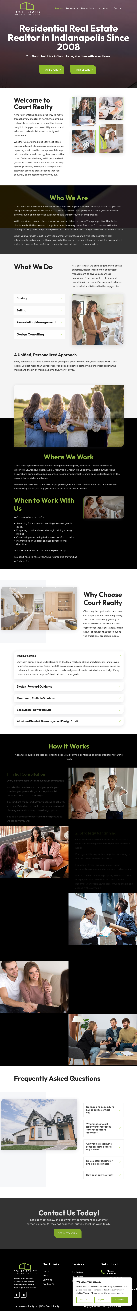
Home (58, 8)
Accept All (119, 1300)
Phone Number (111, 1272)
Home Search (89, 8)
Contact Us (49, 1284)
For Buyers (51, 69)
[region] (102, 1291)
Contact (118, 8)
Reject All (102, 1300)
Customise (85, 1300)
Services (70, 8)
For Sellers (83, 69)
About (107, 8)
